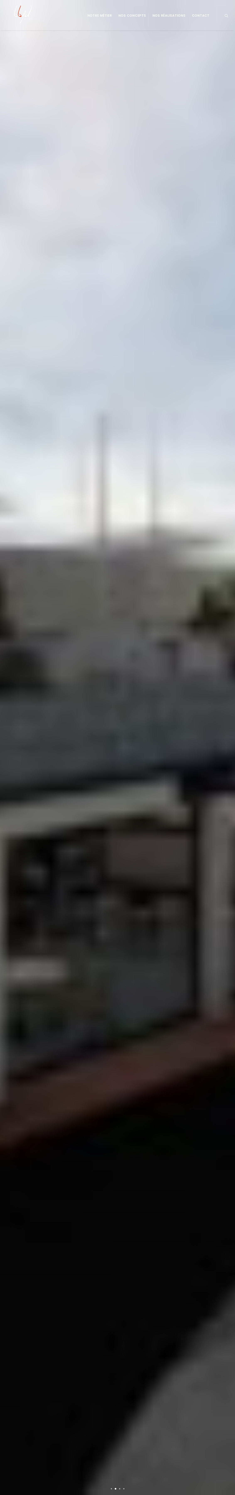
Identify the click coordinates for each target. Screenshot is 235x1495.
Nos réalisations (169, 15)
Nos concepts (132, 15)
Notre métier (99, 15)
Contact (200, 15)
